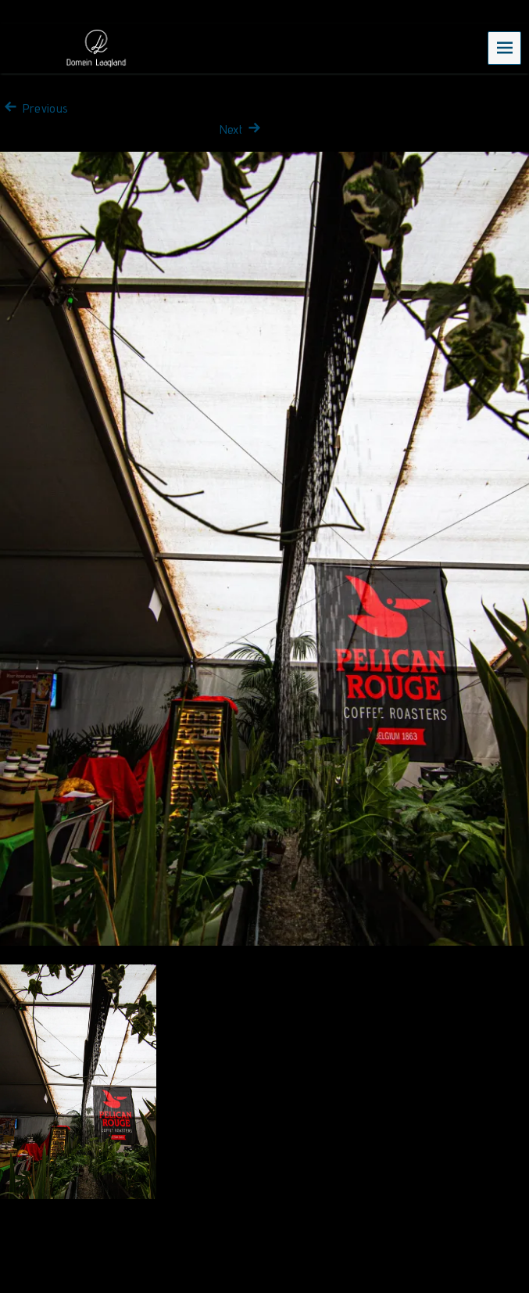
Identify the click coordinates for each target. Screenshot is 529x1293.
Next (242, 129)
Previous (34, 108)
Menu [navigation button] (505, 47)
